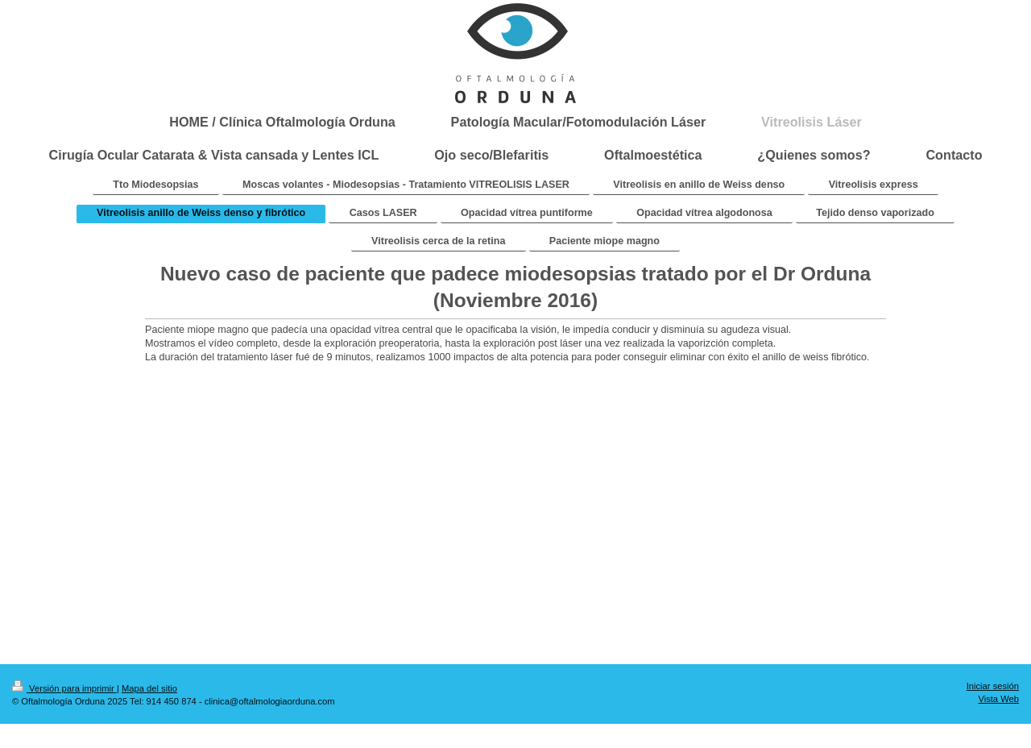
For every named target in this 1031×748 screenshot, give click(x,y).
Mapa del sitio (149, 688)
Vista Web (998, 699)
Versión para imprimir (64, 688)
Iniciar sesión (993, 686)
